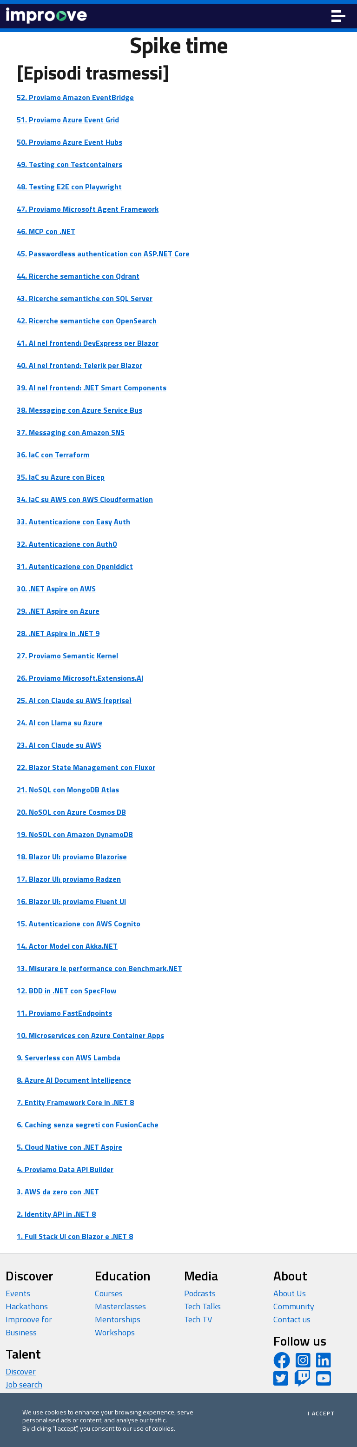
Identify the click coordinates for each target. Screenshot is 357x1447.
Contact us (292, 1319)
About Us (289, 1293)
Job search (24, 1384)
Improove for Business (29, 1326)
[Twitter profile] (280, 1381)
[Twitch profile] (302, 1381)
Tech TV (198, 1319)
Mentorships (117, 1319)
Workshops (115, 1332)
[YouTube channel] (323, 1381)
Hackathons (27, 1306)
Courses (109, 1293)
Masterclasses (120, 1306)
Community (293, 1306)
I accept (321, 1413)
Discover (21, 1371)
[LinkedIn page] (323, 1363)
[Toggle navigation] (338, 16)
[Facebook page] (281, 1363)
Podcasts (200, 1293)
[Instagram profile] (303, 1363)
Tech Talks (202, 1306)
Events (18, 1293)
